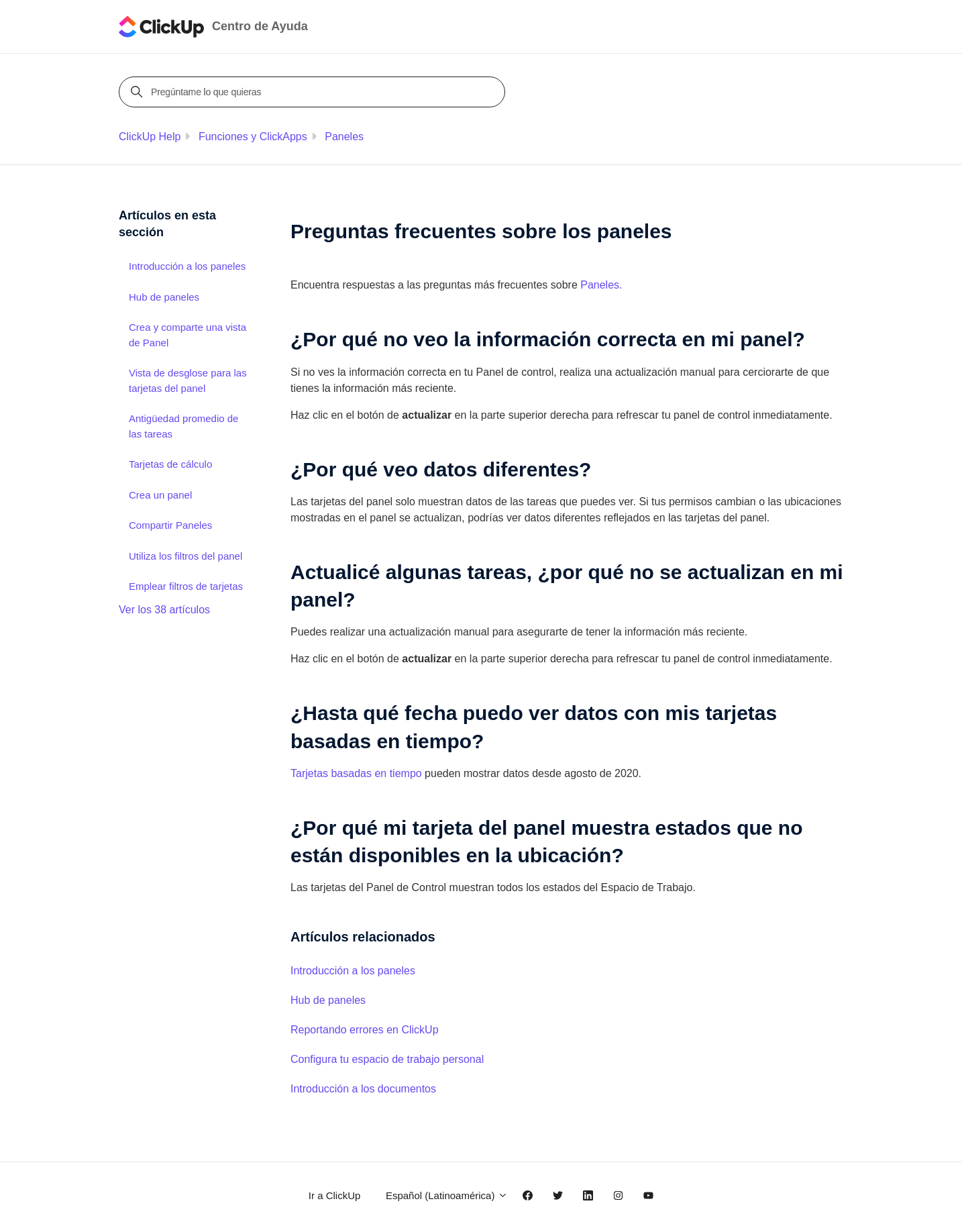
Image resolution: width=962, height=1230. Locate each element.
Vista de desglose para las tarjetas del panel (188, 380)
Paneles (344, 136)
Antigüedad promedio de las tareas (183, 426)
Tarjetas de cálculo (170, 464)
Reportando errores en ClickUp (364, 1029)
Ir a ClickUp (335, 1195)
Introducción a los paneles (352, 970)
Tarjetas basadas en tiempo (356, 773)
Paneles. (601, 285)
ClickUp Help (149, 136)
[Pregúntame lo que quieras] (313, 92)
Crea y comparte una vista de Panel (187, 334)
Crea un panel (160, 495)
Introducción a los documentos (363, 1088)
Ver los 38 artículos (164, 609)
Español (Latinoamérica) (447, 1195)
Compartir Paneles (170, 525)
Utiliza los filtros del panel (185, 556)
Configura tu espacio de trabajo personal (387, 1059)
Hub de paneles (328, 1000)
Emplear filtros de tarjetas (186, 586)
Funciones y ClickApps (253, 136)
